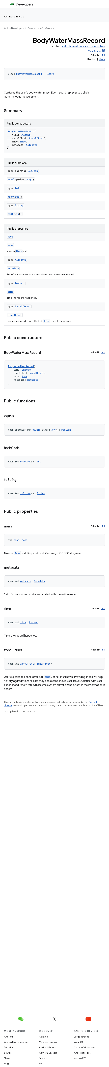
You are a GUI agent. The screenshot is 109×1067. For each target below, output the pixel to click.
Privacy (43, 1058)
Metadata (31, 144)
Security (8, 1047)
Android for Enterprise (16, 1042)
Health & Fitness (47, 1047)
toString (13, 214)
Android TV (80, 1058)
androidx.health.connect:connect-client (83, 46)
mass (10, 245)
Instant (25, 134)
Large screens (81, 1036)
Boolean (33, 170)
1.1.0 (103, 55)
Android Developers (13, 28)
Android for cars (82, 1052)
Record (50, 73)
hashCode (13, 196)
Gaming (43, 1036)
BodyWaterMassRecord (29, 73)
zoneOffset (15, 315)
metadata (13, 268)
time (10, 291)
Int (17, 188)
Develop (32, 28)
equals (12, 179)
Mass (23, 141)
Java (102, 59)
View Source (94, 51)
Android (8, 1036)
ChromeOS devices (84, 1047)
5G (40, 1063)
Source (8, 1052)
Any (29, 179)
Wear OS (79, 1042)
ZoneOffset (36, 138)
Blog (6, 1063)
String (19, 205)
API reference (14, 16)
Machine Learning (48, 1042)
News (7, 1058)
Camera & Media (48, 1052)
